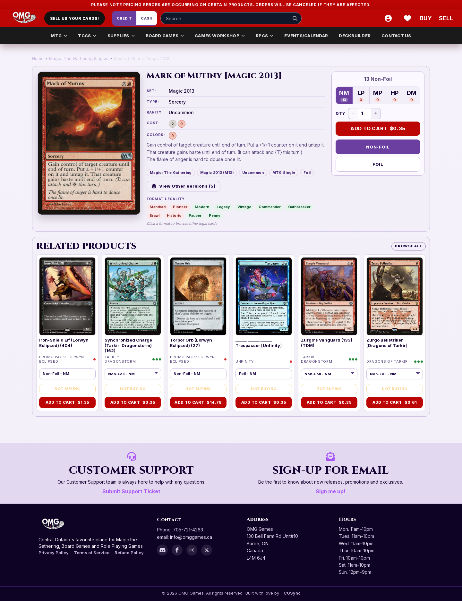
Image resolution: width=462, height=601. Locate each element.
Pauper (195, 215)
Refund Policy (129, 552)
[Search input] (231, 18)
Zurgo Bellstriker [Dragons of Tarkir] (386, 342)
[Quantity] (364, 113)
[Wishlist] (407, 18)
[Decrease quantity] (353, 113)
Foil (307, 172)
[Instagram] (191, 550)
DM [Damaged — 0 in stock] (411, 95)
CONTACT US (396, 35)
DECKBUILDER (355, 35)
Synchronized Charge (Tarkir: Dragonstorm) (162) (128, 345)
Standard (158, 207)
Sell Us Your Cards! (74, 18)
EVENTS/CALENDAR (306, 35)
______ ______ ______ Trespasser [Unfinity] (258, 342)
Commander (270, 207)
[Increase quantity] (376, 113)
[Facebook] (177, 550)
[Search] (295, 18)
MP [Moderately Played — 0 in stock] (377, 95)
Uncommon (253, 172)
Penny (214, 215)
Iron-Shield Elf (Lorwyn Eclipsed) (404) (64, 342)
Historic (174, 215)
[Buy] (427, 18)
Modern (202, 207)
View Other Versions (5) (183, 186)
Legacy (223, 207)
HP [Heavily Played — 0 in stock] (394, 95)
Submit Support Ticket (131, 491)
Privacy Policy (53, 552)
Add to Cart (378, 128)
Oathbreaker (299, 207)
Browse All (408, 246)
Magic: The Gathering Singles (78, 58)
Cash (146, 18)
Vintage (244, 207)
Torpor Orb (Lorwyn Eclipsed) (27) (191, 342)
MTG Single (283, 172)
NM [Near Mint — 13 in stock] (344, 95)
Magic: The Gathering (171, 172)
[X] (206, 550)
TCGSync (290, 593)
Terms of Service (91, 552)
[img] (67, 296)
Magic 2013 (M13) (217, 172)
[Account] (388, 18)
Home (38, 58)
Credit (124, 18)
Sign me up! (331, 491)
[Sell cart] (446, 18)
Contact (169, 520)
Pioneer (180, 207)
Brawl (154, 215)
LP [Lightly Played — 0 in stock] (361, 95)
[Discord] (162, 550)
